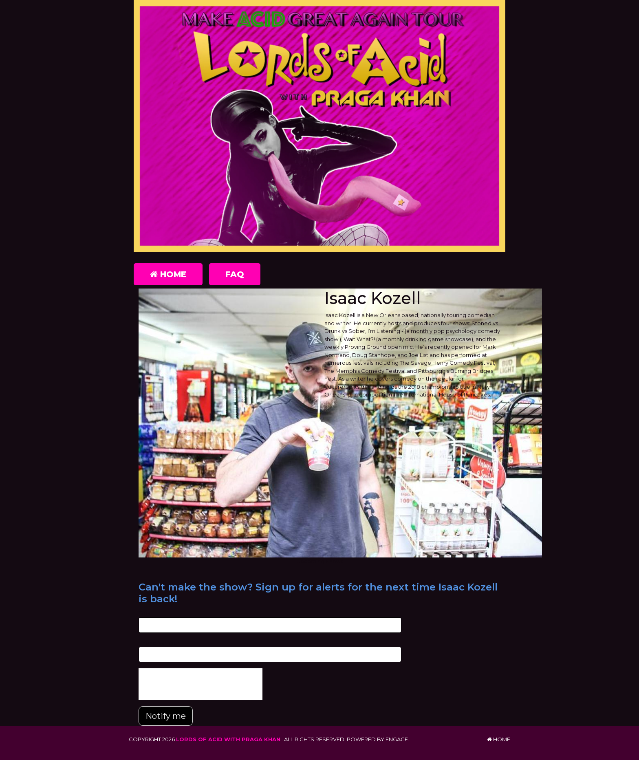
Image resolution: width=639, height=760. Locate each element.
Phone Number (159, 642)
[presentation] (200, 684)
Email (146, 613)
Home (168, 274)
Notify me (165, 716)
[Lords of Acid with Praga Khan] (319, 126)
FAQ (234, 274)
